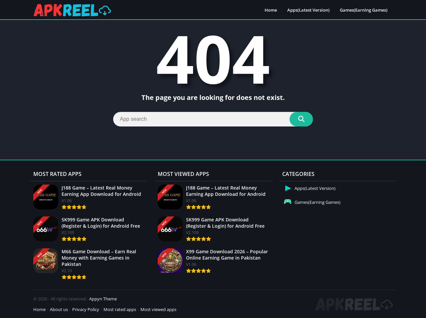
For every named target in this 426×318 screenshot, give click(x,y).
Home (271, 10)
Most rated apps (120, 309)
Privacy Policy (85, 309)
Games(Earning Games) (363, 10)
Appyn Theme (103, 299)
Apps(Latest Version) (308, 10)
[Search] (213, 119)
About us (59, 309)
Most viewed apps (158, 309)
